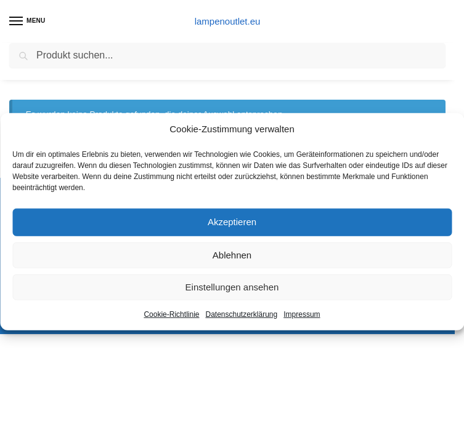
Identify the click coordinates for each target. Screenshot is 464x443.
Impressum (301, 313)
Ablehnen (232, 254)
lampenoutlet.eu (228, 21)
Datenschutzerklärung (241, 313)
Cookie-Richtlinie (171, 313)
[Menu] (27, 21)
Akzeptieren (232, 222)
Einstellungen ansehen (232, 286)
